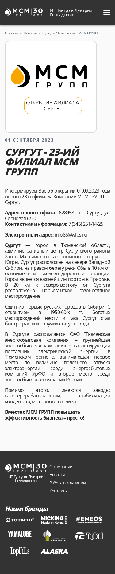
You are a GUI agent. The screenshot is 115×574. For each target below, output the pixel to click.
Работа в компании (67, 483)
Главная (11, 33)
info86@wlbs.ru (71, 234)
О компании (61, 466)
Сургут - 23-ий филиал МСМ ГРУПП (70, 33)
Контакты (58, 491)
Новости (30, 33)
